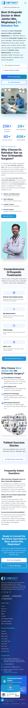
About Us (4, 608)
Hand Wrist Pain (5, 641)
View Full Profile (8, 216)
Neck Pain (4, 646)
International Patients (7, 618)
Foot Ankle (4, 638)
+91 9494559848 (9, 664)
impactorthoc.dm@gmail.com (12, 667)
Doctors (3, 611)
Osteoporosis (5, 648)
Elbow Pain (4, 636)
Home (3, 606)
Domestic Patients (6, 621)
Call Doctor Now (14, 82)
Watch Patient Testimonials (14, 459)
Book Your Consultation (14, 560)
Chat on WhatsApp (14, 566)
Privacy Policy (6, 703)
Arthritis (3, 631)
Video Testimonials (6, 623)
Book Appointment (14, 77)
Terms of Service (15, 703)
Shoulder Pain (5, 651)
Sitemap (24, 703)
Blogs (2, 613)
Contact (3, 616)
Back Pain (4, 633)
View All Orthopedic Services (14, 358)
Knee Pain (4, 643)
